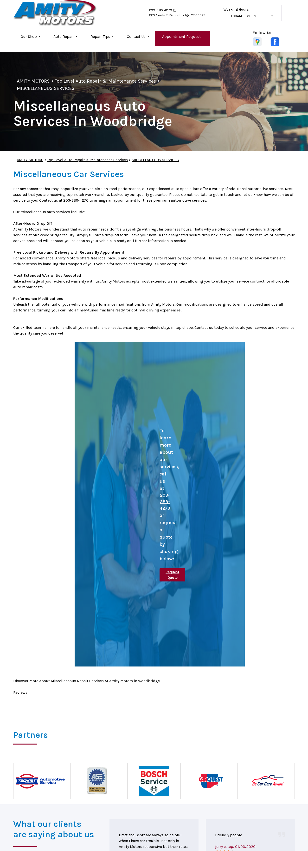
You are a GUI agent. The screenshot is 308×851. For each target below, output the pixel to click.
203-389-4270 (160, 10)
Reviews (20, 692)
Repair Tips (100, 36)
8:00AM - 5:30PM (243, 16)
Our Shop (29, 36)
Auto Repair (63, 36)
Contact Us (136, 36)
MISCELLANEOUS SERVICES (45, 88)
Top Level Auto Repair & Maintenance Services (105, 81)
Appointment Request (181, 36)
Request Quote (172, 575)
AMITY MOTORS (33, 81)
